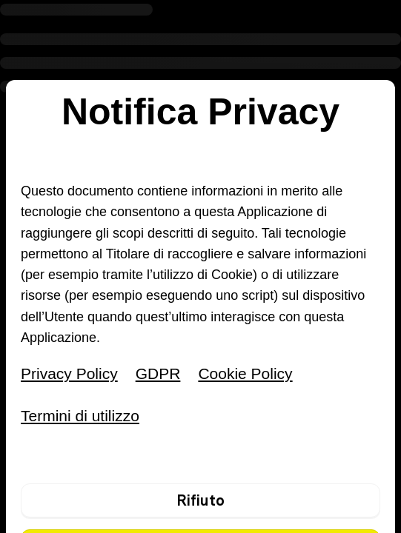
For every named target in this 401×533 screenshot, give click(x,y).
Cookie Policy (245, 373)
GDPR (158, 373)
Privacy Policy (69, 373)
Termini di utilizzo (80, 415)
